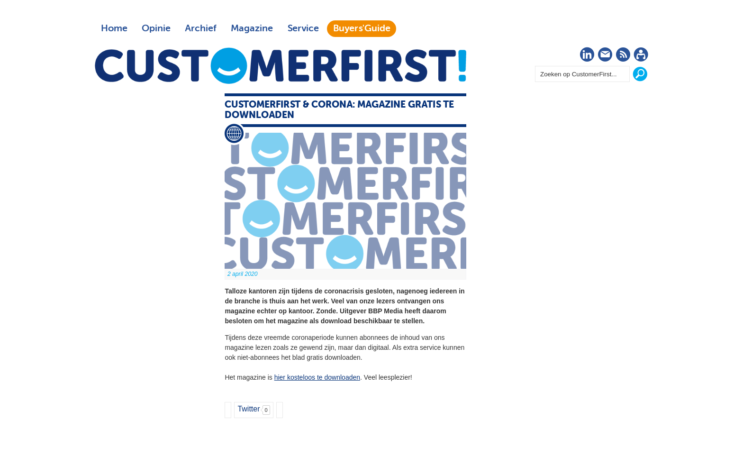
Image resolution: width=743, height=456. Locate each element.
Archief (201, 28)
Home (114, 28)
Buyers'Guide (361, 28)
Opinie (156, 28)
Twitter (248, 409)
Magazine (252, 28)
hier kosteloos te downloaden (317, 377)
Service (303, 28)
